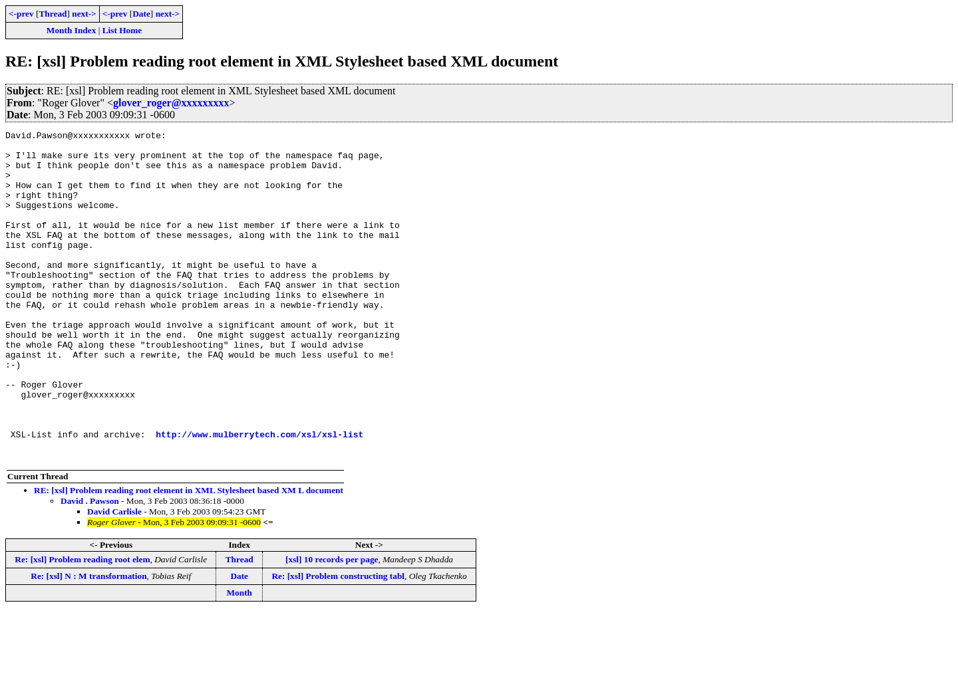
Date (141, 14)
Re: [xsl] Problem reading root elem (82, 625)
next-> (84, 14)
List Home (122, 30)
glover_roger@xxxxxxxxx (171, 102)
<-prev (21, 14)
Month (239, 658)
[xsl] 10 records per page (331, 625)
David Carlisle (114, 577)
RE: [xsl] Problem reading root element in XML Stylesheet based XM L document (188, 556)
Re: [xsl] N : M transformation (88, 642)
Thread (53, 14)
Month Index (71, 30)
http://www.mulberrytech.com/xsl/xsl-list (259, 496)
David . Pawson (90, 567)
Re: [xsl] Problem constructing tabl (337, 642)
